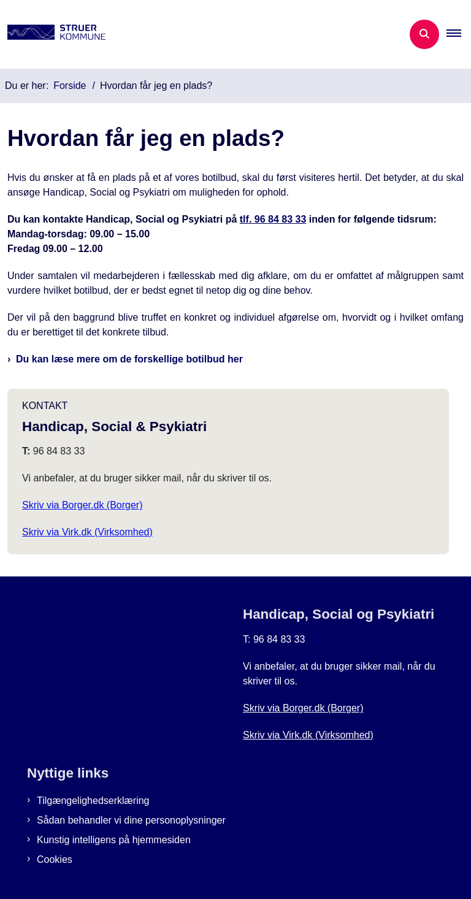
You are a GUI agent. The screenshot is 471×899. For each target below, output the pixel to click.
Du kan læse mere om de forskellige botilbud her (129, 359)
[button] (458, 34)
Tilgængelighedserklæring (93, 800)
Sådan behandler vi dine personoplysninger (131, 820)
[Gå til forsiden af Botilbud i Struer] (52, 34)
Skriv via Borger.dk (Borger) (82, 505)
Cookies (54, 859)
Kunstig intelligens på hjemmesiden (114, 840)
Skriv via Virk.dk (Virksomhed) (87, 532)
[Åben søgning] (424, 34)
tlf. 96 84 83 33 (273, 219)
